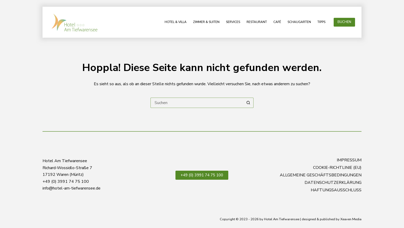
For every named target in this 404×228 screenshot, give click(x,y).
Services (233, 22)
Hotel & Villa (176, 22)
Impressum (349, 160)
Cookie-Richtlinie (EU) (337, 167)
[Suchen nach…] (196, 103)
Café (277, 22)
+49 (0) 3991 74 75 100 (202, 175)
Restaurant (257, 22)
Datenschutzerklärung (333, 182)
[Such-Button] (248, 103)
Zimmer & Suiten (206, 22)
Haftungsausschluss (336, 190)
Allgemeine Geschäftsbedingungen (320, 175)
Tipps (321, 22)
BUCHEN (344, 22)
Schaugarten (299, 22)
